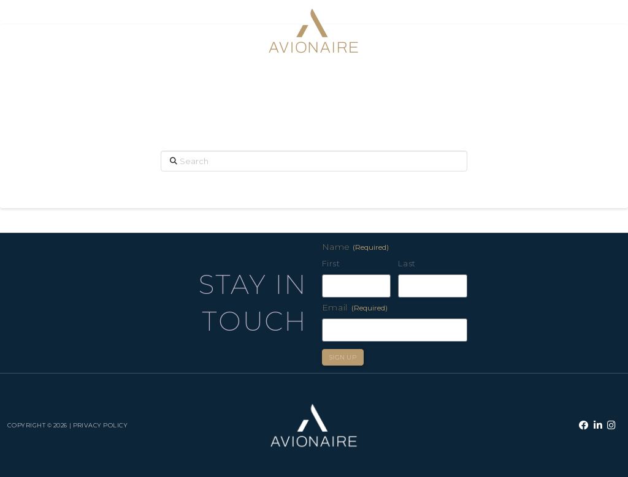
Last (407, 263)
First (331, 263)
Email (355, 307)
